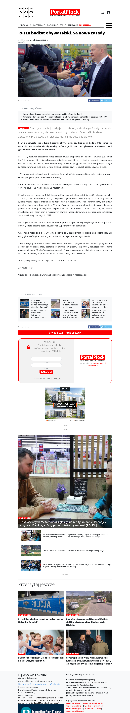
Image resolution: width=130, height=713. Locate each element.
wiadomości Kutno (74, 706)
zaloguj (46, 371)
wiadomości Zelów (93, 708)
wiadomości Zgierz (74, 708)
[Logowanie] (108, 12)
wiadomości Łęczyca (75, 711)
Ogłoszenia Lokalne (27, 678)
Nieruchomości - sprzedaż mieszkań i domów (39, 684)
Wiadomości (24, 128)
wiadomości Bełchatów (93, 703)
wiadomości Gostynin (94, 706)
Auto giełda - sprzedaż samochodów (35, 681)
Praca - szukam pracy (28, 687)
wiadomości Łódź (73, 703)
